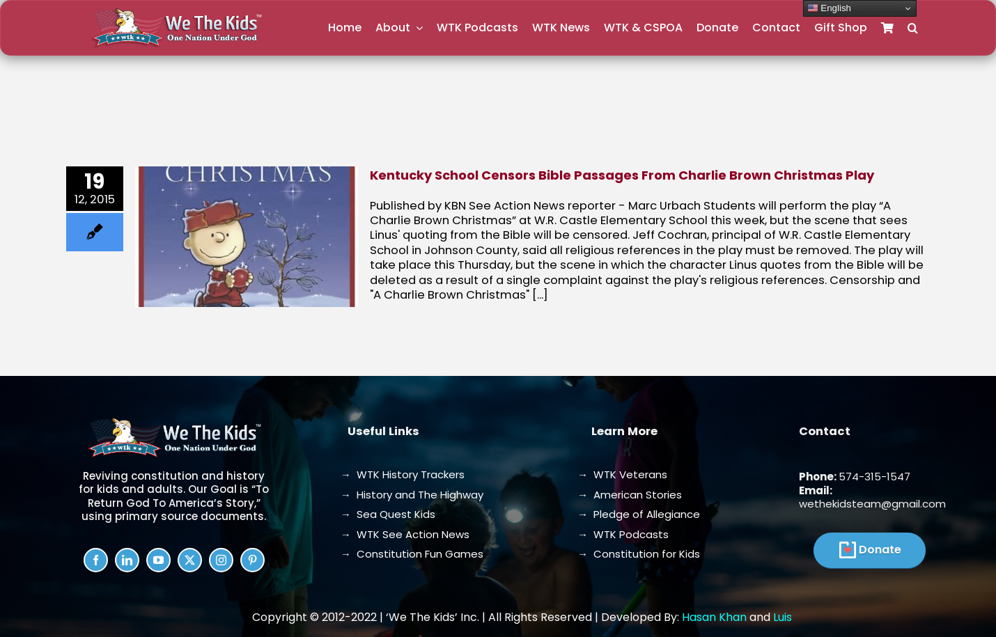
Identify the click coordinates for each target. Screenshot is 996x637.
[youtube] (158, 560)
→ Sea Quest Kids (388, 514)
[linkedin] (127, 560)
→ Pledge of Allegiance (638, 514)
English (829, 8)
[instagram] (221, 560)
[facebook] (96, 560)
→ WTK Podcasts (623, 534)
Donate (880, 550)
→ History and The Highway (412, 494)
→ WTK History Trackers (403, 474)
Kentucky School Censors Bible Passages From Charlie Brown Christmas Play (622, 175)
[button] (913, 28)
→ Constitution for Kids (638, 553)
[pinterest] (252, 560)
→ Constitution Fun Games (412, 553)
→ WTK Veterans (622, 474)
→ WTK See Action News (405, 534)
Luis (782, 617)
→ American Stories (629, 494)
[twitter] (190, 560)
